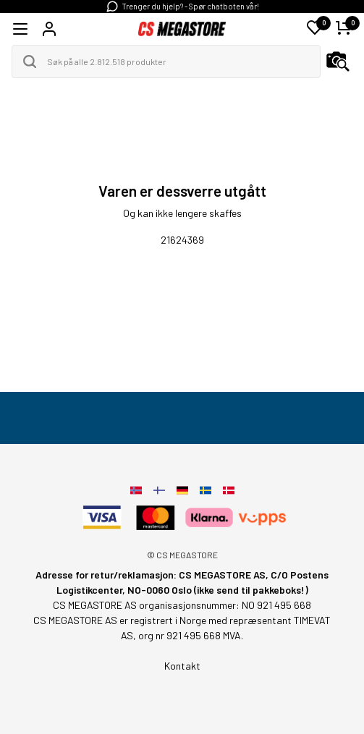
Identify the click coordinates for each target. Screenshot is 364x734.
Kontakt (182, 666)
